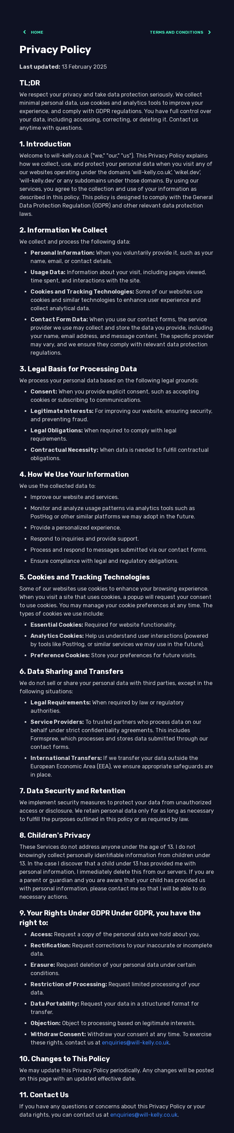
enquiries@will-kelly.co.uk (135, 1042)
